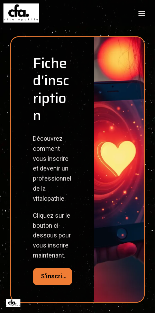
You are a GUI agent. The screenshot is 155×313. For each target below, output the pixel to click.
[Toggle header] (142, 13)
